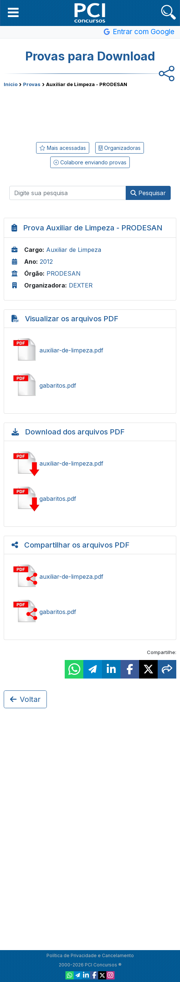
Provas (32, 84)
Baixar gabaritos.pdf (90, 498)
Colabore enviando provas (90, 162)
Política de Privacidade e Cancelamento (90, 955)
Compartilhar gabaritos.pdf (90, 612)
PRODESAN (63, 273)
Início (10, 84)
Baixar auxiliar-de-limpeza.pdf (90, 463)
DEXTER (81, 285)
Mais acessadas (62, 148)
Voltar (25, 699)
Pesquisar (148, 193)
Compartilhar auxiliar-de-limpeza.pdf (90, 576)
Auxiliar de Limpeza (73, 249)
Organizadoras (120, 148)
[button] (13, 12)
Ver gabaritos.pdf (90, 385)
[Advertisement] (90, 113)
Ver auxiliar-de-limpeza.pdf (90, 350)
